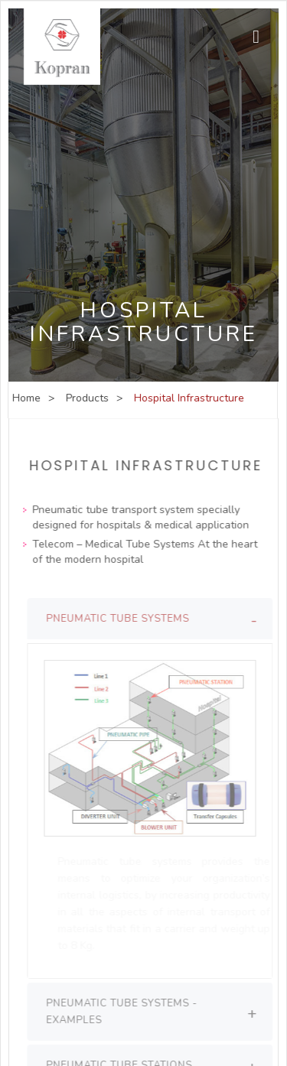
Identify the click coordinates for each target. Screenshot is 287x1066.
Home (25, 398)
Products (86, 398)
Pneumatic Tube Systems (121, 619)
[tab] (153, 618)
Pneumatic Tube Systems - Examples (125, 1011)
